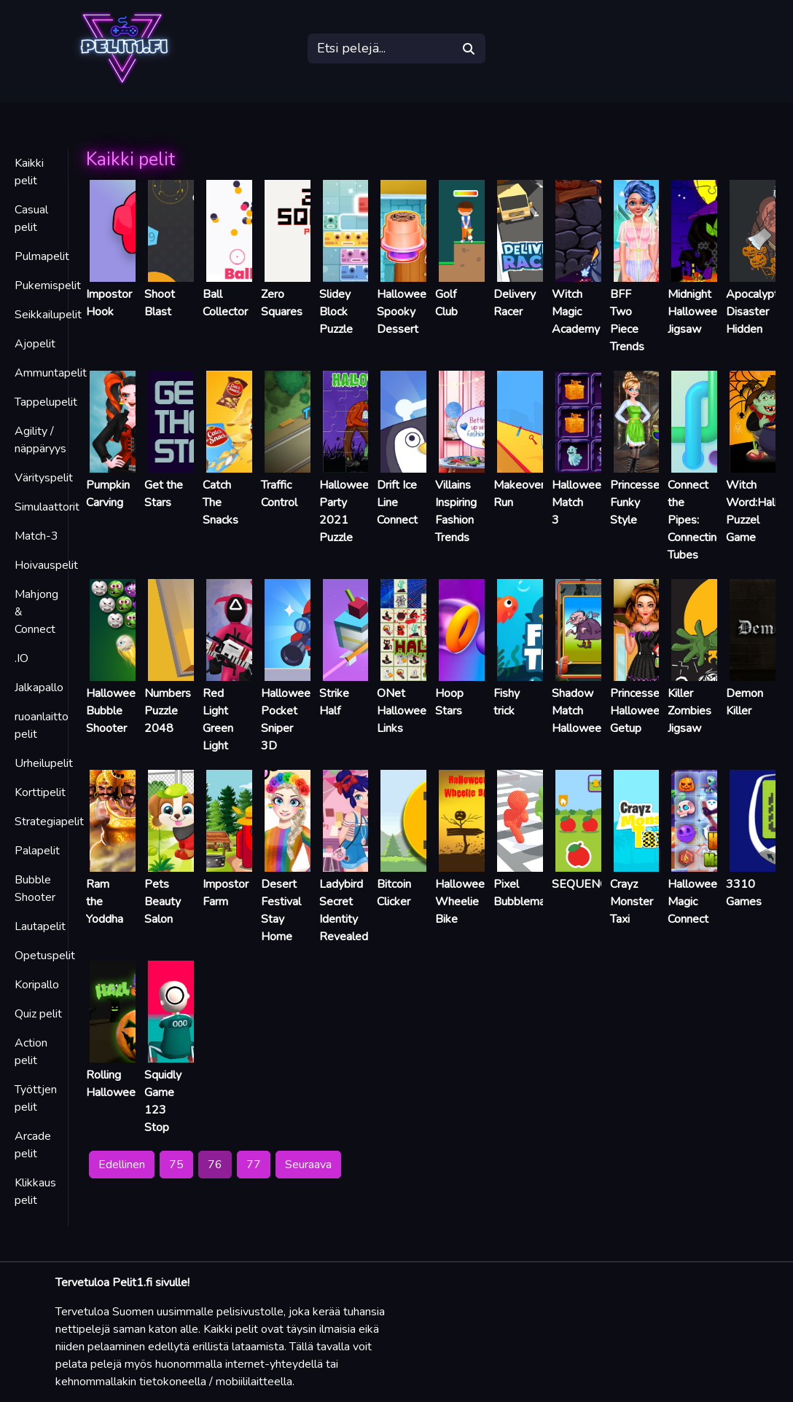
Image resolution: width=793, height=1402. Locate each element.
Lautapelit (40, 926)
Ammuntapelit (51, 373)
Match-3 (36, 536)
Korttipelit (40, 792)
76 (215, 1165)
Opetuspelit (45, 956)
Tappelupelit (46, 402)
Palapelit (37, 851)
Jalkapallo (39, 688)
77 (253, 1165)
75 (176, 1165)
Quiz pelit (38, 1014)
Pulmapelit (42, 256)
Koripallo (37, 985)
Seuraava (308, 1165)
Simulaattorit (47, 507)
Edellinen (121, 1165)
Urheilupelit (44, 763)
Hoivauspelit (46, 565)
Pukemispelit (48, 285)
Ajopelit (35, 344)
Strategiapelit (49, 822)
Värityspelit (44, 478)
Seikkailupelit (48, 315)
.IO (21, 658)
